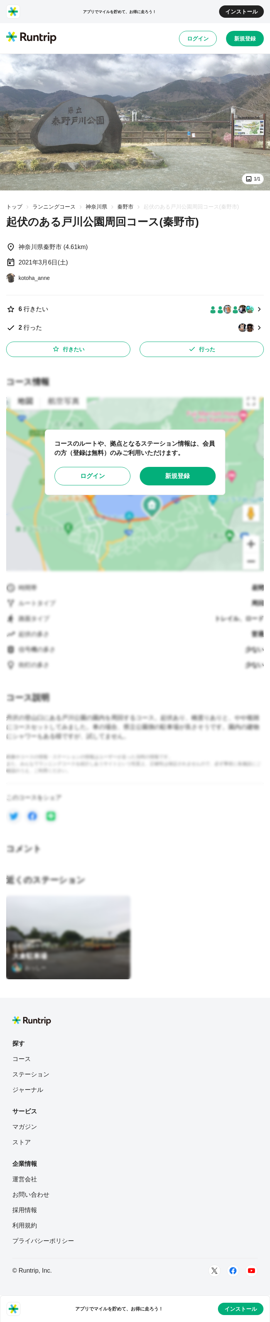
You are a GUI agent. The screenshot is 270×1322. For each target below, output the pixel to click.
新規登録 (245, 38)
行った (201, 349)
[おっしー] (29, 967)
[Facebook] (233, 1271)
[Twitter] (214, 1271)
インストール (241, 11)
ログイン (198, 38)
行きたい (68, 349)
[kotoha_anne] (28, 278)
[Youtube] (251, 1271)
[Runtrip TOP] (31, 38)
